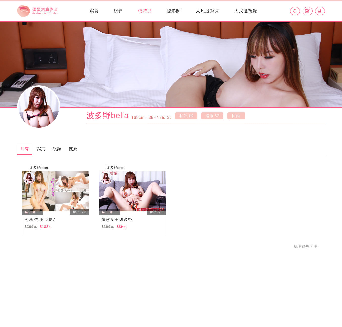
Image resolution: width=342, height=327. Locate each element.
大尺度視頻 (244, 10)
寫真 (92, 10)
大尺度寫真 (205, 10)
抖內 (242, 115)
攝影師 (172, 10)
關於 (89, 149)
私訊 (187, 115)
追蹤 (216, 115)
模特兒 (143, 10)
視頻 (116, 10)
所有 (27, 149)
